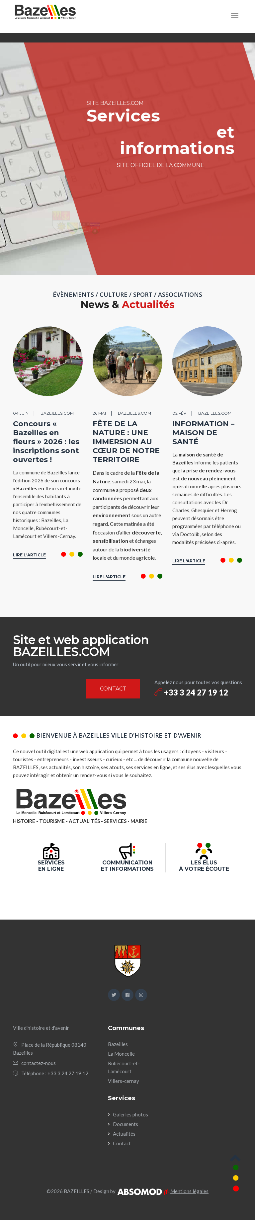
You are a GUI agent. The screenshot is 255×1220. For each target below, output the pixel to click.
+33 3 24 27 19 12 (191, 692)
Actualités (124, 1134)
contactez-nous (38, 1063)
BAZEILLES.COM (57, 413)
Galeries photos (130, 1114)
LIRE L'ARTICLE (29, 554)
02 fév (179, 413)
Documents (125, 1124)
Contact (122, 1143)
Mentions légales (189, 1191)
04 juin (21, 413)
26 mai (99, 413)
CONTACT (113, 689)
